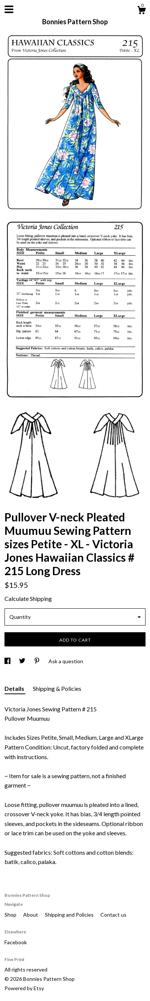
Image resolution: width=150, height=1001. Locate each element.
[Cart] (141, 11)
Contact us (113, 914)
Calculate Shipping (28, 598)
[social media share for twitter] (22, 661)
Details (14, 688)
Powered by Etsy (24, 988)
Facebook (15, 942)
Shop (11, 914)
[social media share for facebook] (8, 661)
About (31, 914)
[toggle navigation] (8, 9)
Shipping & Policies (57, 688)
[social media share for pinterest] (37, 661)
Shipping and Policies (70, 914)
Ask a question (66, 661)
